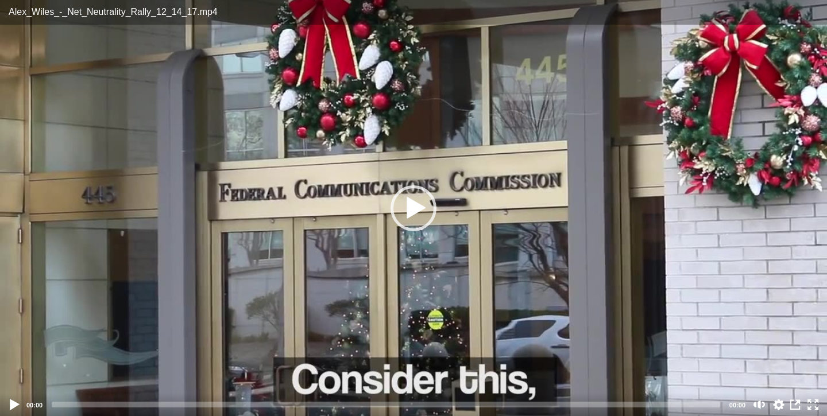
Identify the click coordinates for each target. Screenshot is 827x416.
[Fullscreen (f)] (813, 404)
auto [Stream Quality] (779, 404)
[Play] (15, 404)
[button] (413, 208)
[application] (413, 208)
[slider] (386, 404)
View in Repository (796, 404)
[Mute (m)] (759, 404)
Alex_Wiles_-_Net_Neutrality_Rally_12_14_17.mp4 (113, 12)
